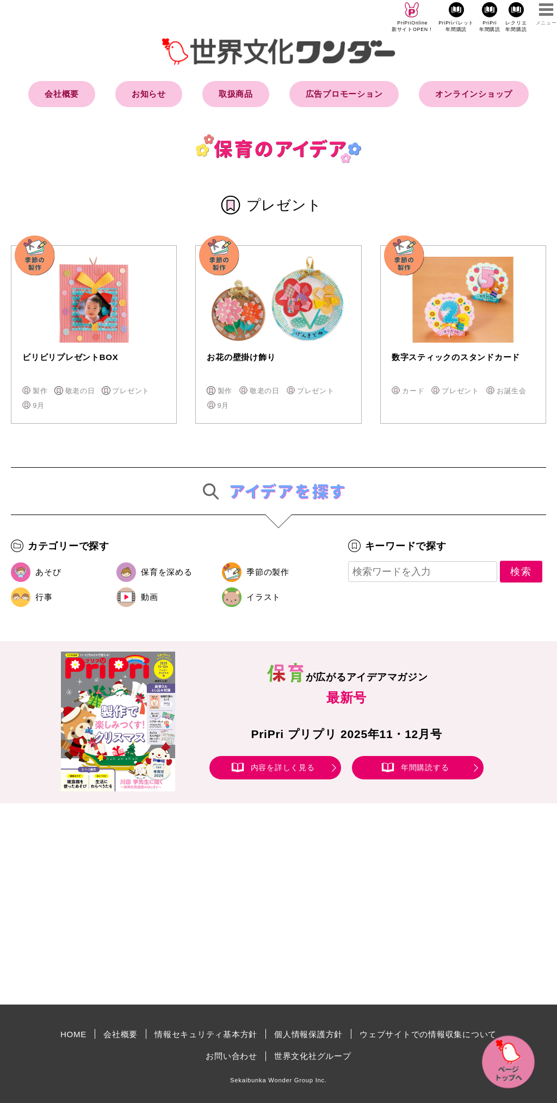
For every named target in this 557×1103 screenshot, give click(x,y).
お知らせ (149, 93)
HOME (73, 1034)
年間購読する (425, 767)
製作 (40, 391)
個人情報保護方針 (308, 1034)
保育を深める (167, 572)
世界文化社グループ (312, 1056)
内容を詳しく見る (283, 767)
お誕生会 (512, 391)
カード (413, 391)
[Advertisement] (186, 904)
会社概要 (62, 93)
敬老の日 (80, 391)
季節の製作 (267, 572)
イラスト (263, 597)
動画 (149, 597)
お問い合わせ (231, 1056)
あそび (48, 572)
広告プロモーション (344, 93)
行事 (44, 597)
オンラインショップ (473, 93)
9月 (39, 405)
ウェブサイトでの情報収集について (428, 1034)
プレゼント (131, 391)
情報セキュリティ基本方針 (205, 1034)
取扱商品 (236, 93)
